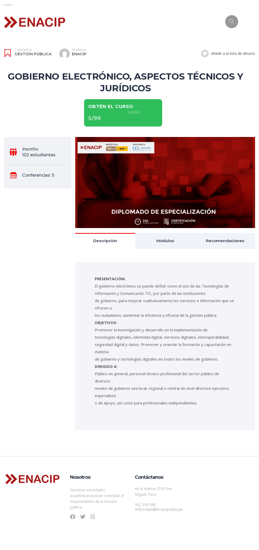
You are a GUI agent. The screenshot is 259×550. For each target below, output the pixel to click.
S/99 (94, 118)
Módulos (165, 240)
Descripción (105, 240)
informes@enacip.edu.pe (159, 509)
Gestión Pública (33, 53)
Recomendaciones (225, 240)
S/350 (134, 112)
